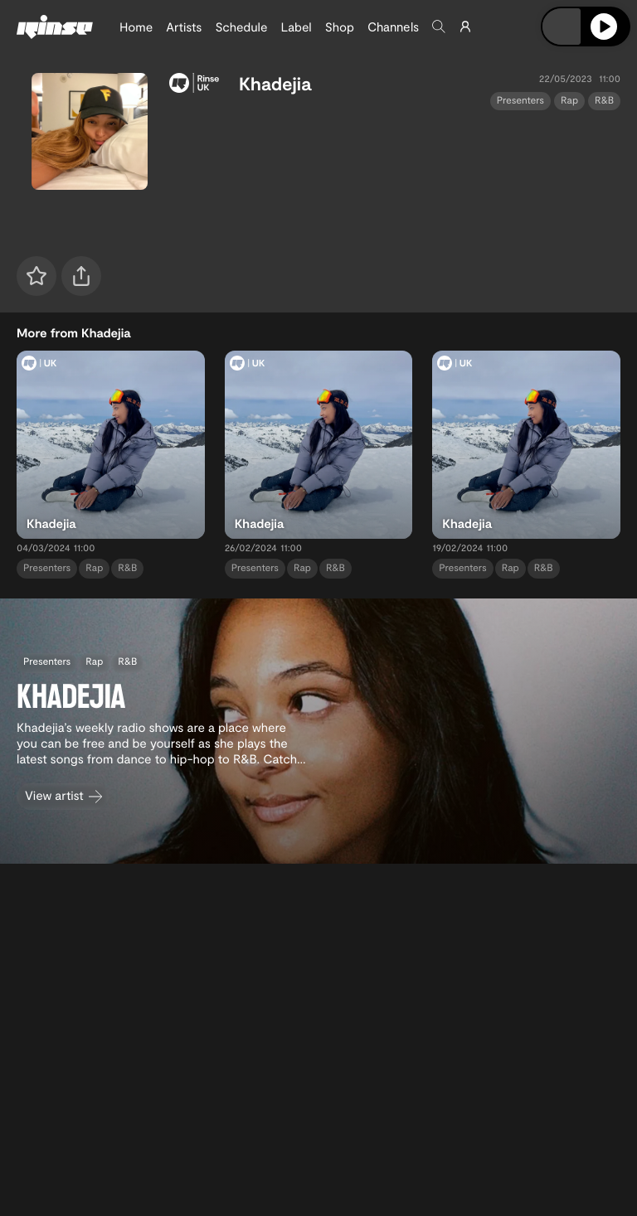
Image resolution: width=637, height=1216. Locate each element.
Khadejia (275, 83)
